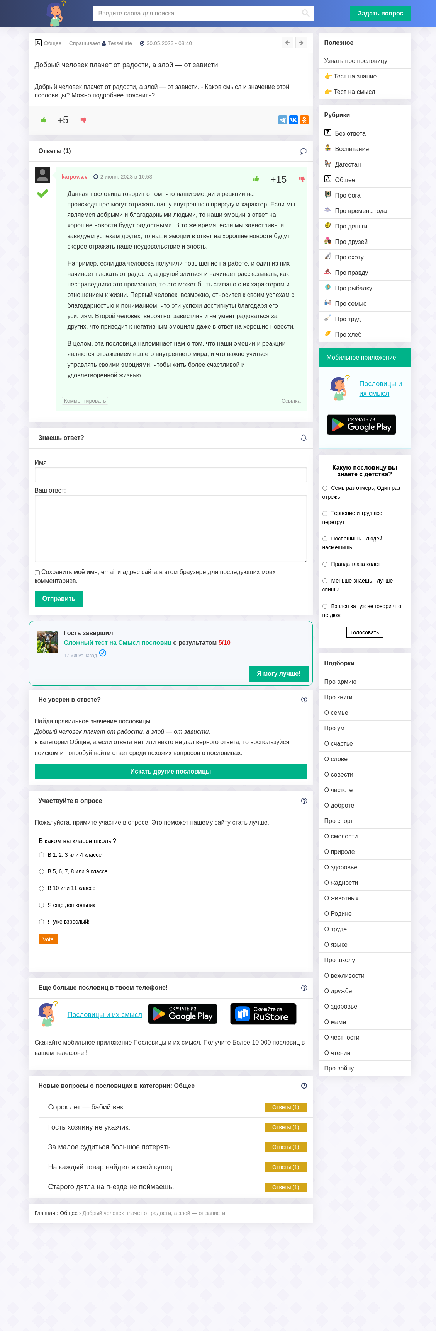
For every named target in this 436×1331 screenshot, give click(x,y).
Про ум (334, 728)
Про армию (340, 681)
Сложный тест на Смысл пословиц (118, 642)
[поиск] (202, 13)
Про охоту (344, 256)
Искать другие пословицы (171, 771)
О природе (339, 852)
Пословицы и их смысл (105, 1015)
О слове (336, 759)
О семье (336, 712)
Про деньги (346, 226)
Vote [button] (48, 939)
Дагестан (342, 164)
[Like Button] (40, 120)
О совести (338, 774)
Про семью (345, 303)
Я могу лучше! (278, 673)
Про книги (338, 697)
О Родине (338, 913)
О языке (336, 944)
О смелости (341, 836)
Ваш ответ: (50, 490)
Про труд (342, 318)
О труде (335, 929)
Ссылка (291, 401)
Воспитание (346, 148)
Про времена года (355, 210)
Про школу (339, 960)
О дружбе (338, 991)
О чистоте (338, 790)
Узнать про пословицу (356, 61)
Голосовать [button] (365, 632)
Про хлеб (343, 334)
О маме (335, 1022)
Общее (339, 179)
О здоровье (341, 867)
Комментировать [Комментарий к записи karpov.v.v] (85, 401)
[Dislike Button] (80, 120)
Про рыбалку (348, 287)
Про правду (346, 272)
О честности (342, 1037)
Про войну (339, 1068)
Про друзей (346, 241)
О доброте (339, 805)
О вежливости (344, 975)
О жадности (341, 882)
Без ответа (345, 133)
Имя (41, 462)
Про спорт (338, 821)
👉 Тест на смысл (349, 92)
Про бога (342, 195)
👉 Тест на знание (350, 76)
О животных (341, 898)
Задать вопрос (380, 13)
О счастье (338, 743)
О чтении (337, 1053)
